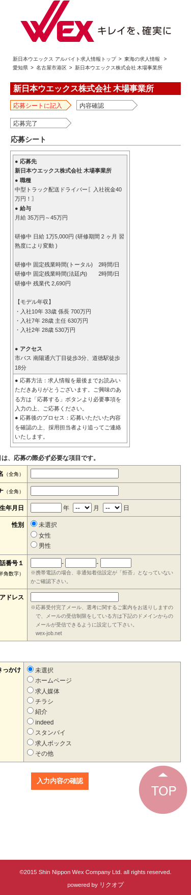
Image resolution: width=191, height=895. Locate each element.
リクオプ (111, 885)
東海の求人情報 (142, 59)
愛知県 (20, 67)
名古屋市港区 (51, 67)
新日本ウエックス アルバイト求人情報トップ (64, 59)
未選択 (44, 524)
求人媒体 (43, 691)
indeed (40, 722)
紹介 (37, 711)
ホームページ (49, 680)
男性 (41, 545)
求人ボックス (49, 743)
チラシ (40, 701)
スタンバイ (46, 732)
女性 (41, 535)
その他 (40, 753)
